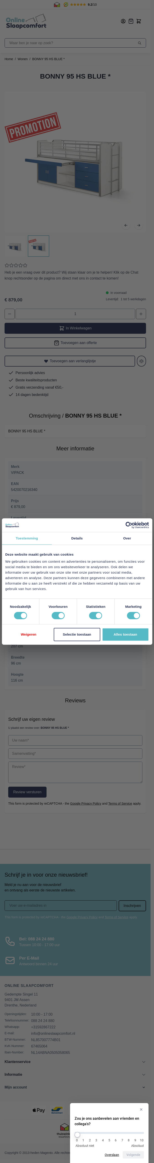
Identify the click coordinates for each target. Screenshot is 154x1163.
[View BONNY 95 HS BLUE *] (15, 246)
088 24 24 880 (42, 1021)
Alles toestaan (125, 634)
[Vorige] (125, 225)
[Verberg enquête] (141, 1109)
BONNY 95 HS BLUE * (48, 59)
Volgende (133, 1155)
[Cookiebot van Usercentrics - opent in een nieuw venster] (129, 525)
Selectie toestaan (77, 634)
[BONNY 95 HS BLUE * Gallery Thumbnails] (27, 246)
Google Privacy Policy (85, 803)
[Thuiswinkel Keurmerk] (64, 1131)
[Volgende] (138, 225)
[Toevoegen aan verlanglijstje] (70, 361)
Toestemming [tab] (27, 538)
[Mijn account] (123, 21)
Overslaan (112, 1155)
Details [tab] (77, 538)
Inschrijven (132, 906)
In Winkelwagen (75, 328)
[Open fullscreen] (75, 162)
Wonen (23, 59)
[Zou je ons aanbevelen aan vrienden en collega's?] (109, 1133)
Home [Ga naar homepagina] (9, 59)
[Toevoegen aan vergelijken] (141, 361)
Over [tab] (127, 538)
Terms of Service (120, 803)
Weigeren (28, 634)
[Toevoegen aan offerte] (75, 342)
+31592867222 (43, 1027)
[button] (75, 1087)
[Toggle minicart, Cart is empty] (138, 21)
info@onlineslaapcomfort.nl (53, 1033)
